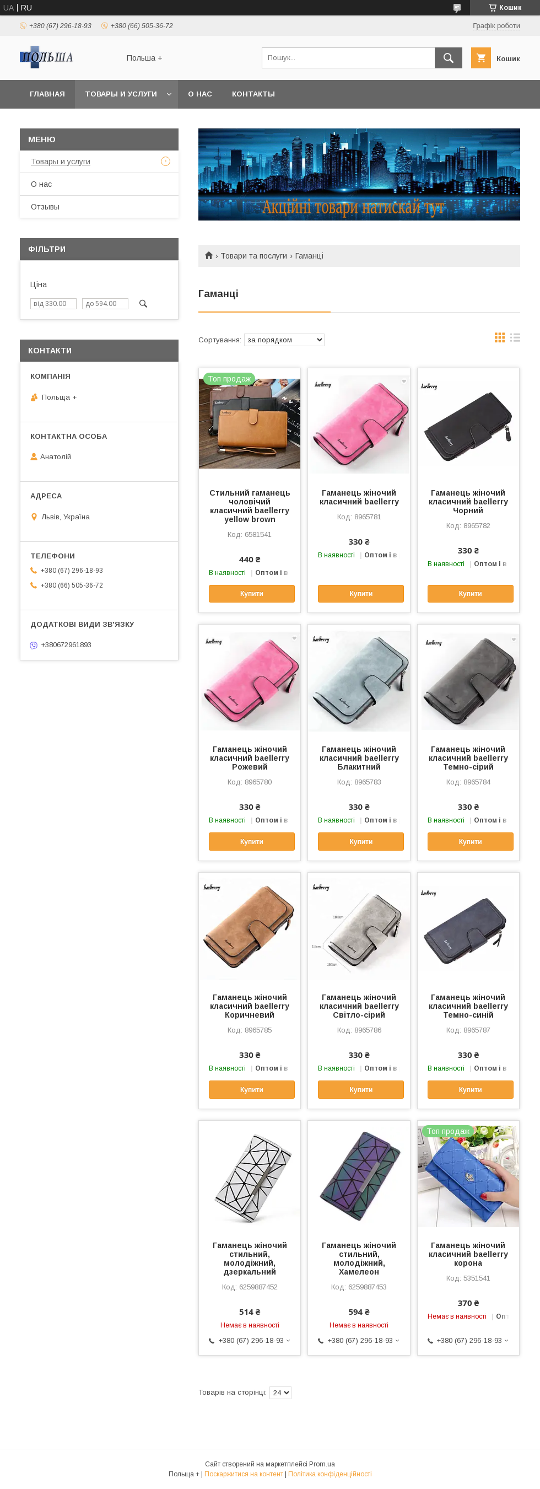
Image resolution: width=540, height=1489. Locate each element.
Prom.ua (322, 1464)
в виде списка (515, 340)
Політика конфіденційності (330, 1474)
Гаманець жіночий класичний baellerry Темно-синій (468, 1006)
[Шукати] (448, 57)
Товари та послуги (253, 255)
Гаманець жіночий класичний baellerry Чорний (468, 501)
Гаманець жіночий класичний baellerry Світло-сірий (359, 1006)
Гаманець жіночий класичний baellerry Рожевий (249, 758)
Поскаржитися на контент (243, 1474)
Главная (47, 94)
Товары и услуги (121, 94)
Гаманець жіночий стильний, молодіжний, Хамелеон (359, 1258)
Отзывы (45, 206)
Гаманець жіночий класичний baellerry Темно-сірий (468, 758)
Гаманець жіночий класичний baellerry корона (468, 1254)
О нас (200, 94)
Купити (251, 594)
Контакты (253, 94)
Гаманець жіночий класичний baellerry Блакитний (359, 758)
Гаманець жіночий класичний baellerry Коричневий (249, 1006)
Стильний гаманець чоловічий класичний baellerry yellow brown (249, 506)
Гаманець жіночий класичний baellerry (359, 497)
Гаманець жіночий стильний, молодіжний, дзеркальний (250, 1258)
